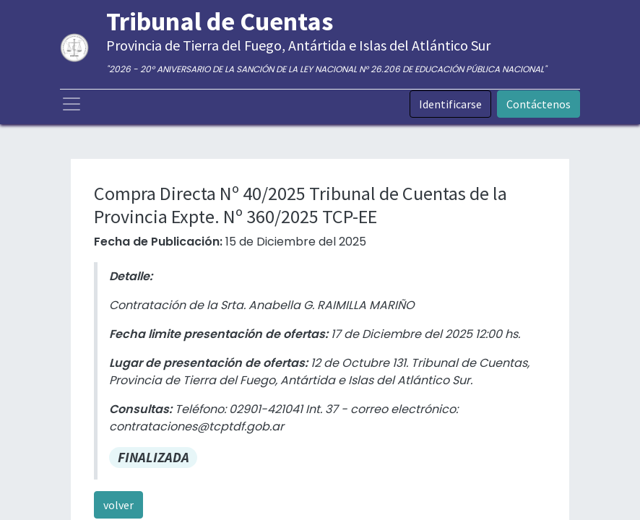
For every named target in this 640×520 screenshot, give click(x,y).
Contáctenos (538, 104)
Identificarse (450, 104)
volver (118, 505)
